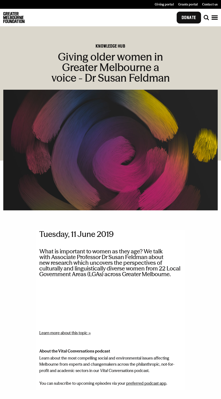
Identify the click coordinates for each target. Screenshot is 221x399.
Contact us (210, 4)
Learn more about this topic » (65, 332)
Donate (189, 17)
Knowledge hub (110, 46)
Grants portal (188, 4)
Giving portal (164, 4)
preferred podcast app (146, 383)
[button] (215, 17)
